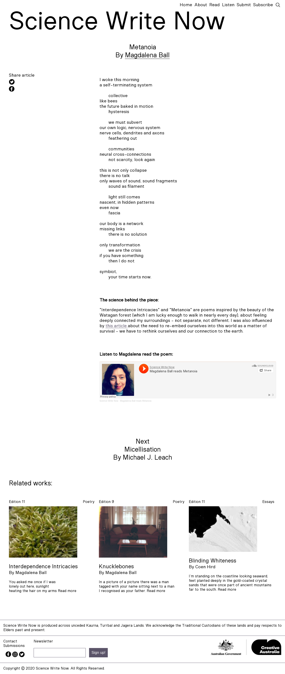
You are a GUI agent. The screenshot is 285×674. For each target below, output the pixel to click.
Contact (10, 641)
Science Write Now (109, 401)
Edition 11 (17, 502)
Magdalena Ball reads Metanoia (135, 401)
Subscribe (263, 5)
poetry (88, 502)
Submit (244, 5)
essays (268, 502)
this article (117, 326)
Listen (228, 5)
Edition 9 (106, 502)
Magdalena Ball (147, 55)
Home (186, 5)
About (200, 5)
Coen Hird (205, 567)
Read (214, 5)
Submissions (14, 646)
